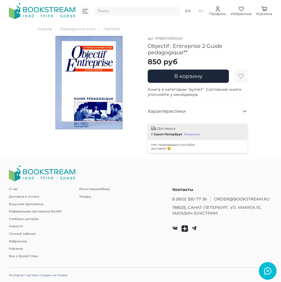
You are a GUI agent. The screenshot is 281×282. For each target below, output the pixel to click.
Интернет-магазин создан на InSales (38, 275)
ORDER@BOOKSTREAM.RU (242, 199)
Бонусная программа (26, 204)
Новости (16, 226)
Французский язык (78, 29)
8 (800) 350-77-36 (189, 199)
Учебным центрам (24, 219)
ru (201, 11)
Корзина (16, 249)
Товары (85, 196)
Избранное (18, 241)
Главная (45, 29)
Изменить (192, 134)
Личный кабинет (22, 234)
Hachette (112, 29)
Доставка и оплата (24, 196)
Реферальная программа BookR (35, 211)
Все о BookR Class (23, 256)
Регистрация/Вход (94, 189)
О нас (13, 189)
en (188, 11)
